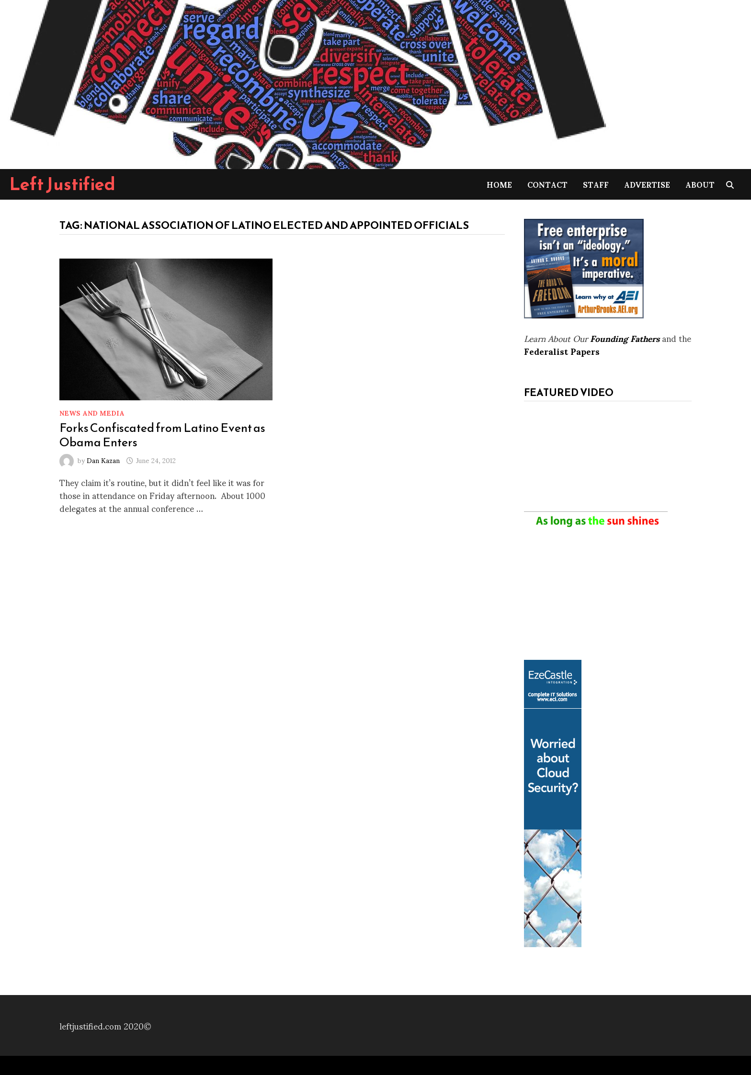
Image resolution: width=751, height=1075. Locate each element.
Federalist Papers (562, 350)
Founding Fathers (625, 338)
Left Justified (62, 184)
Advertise (647, 184)
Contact (547, 184)
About (700, 184)
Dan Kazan (103, 460)
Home (499, 184)
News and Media (92, 412)
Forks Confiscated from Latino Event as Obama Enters (162, 435)
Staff (596, 184)
